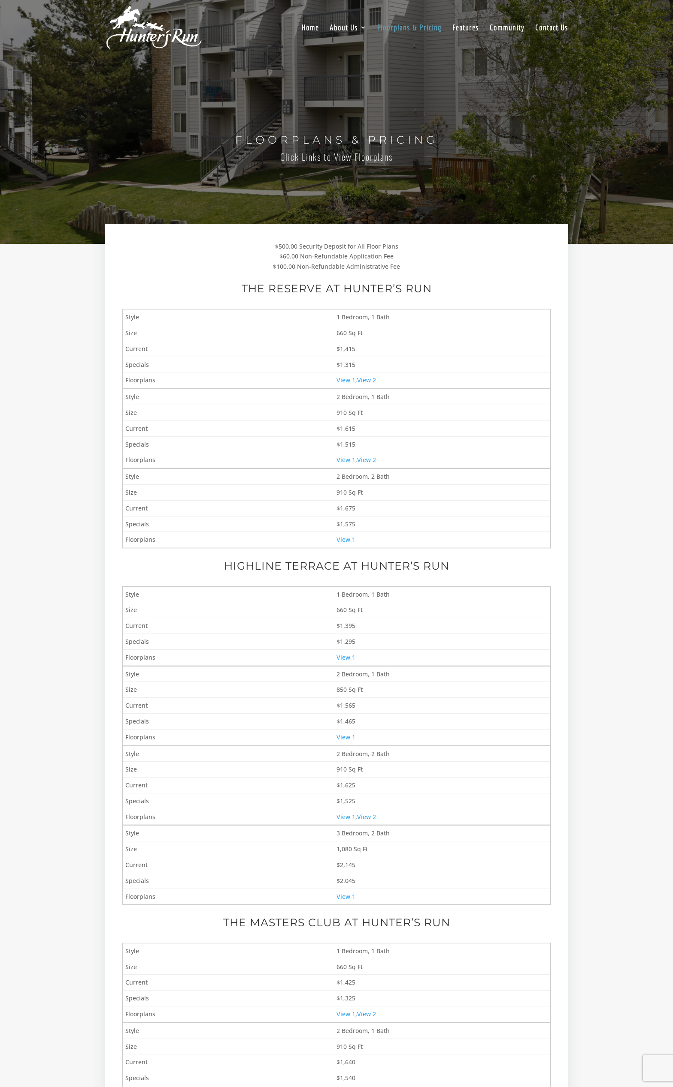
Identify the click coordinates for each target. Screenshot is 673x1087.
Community (507, 28)
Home (310, 28)
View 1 (345, 380)
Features (465, 28)
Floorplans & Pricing (409, 28)
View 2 (366, 380)
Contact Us (551, 28)
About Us (344, 28)
